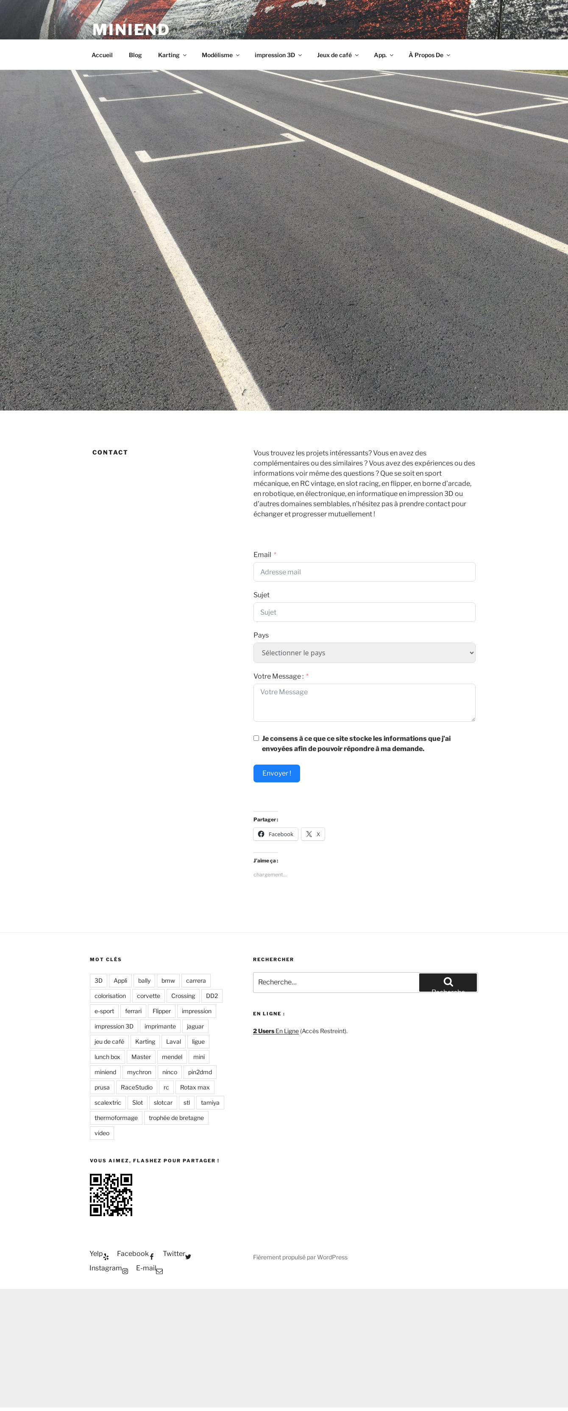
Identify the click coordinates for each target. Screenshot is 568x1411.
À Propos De (430, 54)
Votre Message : (278, 676)
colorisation (110, 995)
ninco (169, 1072)
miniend (105, 1072)
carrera (196, 980)
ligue (198, 1041)
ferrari (133, 1011)
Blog (135, 54)
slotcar (163, 1102)
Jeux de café (338, 54)
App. (384, 54)
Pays (261, 635)
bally (144, 980)
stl (187, 1102)
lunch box (107, 1056)
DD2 (212, 995)
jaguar (195, 1026)
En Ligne (276, 1030)
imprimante (160, 1026)
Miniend (131, 29)
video (102, 1133)
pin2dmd (200, 1072)
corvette (148, 995)
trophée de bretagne (176, 1117)
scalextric (108, 1102)
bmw (168, 980)
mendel (172, 1056)
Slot (137, 1102)
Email (262, 555)
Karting (173, 54)
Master (141, 1056)
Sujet (261, 595)
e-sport (104, 1011)
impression (197, 1011)
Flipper (162, 1011)
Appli (120, 980)
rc (166, 1087)
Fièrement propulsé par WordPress (300, 1257)
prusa (102, 1087)
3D (99, 980)
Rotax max (195, 1087)
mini (199, 1056)
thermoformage (116, 1117)
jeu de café (109, 1041)
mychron (139, 1072)
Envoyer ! (276, 773)
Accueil (102, 54)
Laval (173, 1041)
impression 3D (279, 54)
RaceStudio (137, 1087)
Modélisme (221, 54)
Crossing (183, 995)
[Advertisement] (284, 1348)
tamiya (210, 1102)
